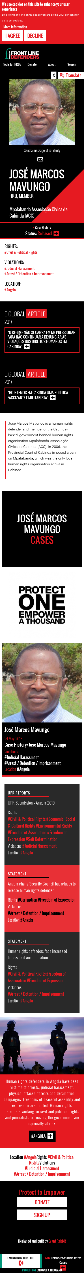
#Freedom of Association (27, 832)
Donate (32, 64)
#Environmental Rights (54, 826)
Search (71, 64)
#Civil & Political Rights (20, 252)
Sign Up (42, 1214)
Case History (43, 227)
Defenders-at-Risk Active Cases (63, 1260)
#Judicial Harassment (19, 268)
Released (45, 233)
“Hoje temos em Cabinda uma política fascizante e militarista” (37, 395)
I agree (12, 35)
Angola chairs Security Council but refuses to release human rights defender (42, 886)
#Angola (10, 289)
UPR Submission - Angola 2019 (31, 802)
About (52, 64)
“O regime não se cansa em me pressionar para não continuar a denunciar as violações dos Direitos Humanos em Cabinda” (41, 339)
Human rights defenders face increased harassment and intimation (37, 954)
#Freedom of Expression (56, 900)
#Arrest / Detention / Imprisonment (29, 273)
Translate (74, 75)
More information (15, 27)
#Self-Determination (42, 839)
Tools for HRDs (12, 64)
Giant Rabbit (57, 1241)
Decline (35, 35)
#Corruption (27, 900)
